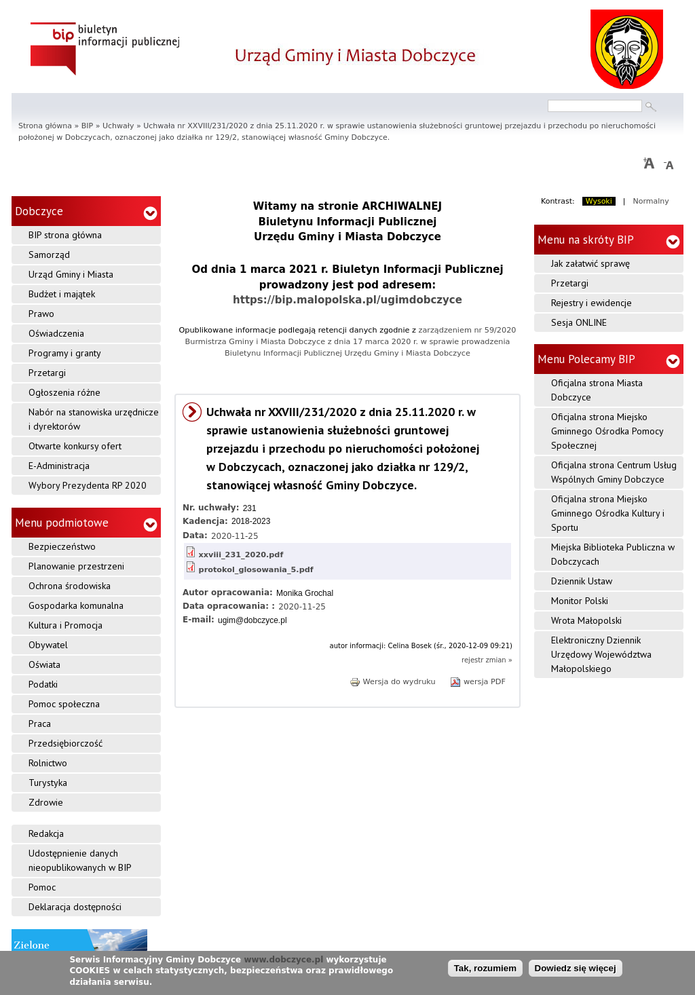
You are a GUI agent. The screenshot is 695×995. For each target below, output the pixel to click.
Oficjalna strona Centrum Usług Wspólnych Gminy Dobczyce (614, 472)
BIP (87, 125)
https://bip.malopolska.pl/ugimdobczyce (347, 300)
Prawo (41, 313)
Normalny (651, 201)
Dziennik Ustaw (581, 581)
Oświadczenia (56, 333)
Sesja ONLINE (579, 322)
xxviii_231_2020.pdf (241, 554)
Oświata (44, 664)
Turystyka (48, 782)
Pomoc (42, 887)
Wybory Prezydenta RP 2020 (88, 485)
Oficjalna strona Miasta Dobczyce (597, 390)
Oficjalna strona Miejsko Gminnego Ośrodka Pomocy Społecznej (607, 431)
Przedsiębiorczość (65, 743)
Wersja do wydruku (393, 681)
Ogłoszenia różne (64, 392)
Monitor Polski (579, 601)
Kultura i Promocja (65, 625)
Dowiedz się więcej (575, 969)
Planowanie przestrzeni (76, 566)
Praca (40, 723)
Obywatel (48, 645)
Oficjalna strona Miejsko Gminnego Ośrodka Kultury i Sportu (607, 513)
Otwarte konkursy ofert (75, 446)
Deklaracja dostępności (75, 907)
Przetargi (47, 373)
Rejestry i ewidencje (591, 303)
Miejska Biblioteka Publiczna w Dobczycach (613, 554)
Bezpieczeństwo (62, 546)
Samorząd (49, 254)
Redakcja (46, 833)
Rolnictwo (48, 763)
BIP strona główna (65, 235)
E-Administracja (59, 465)
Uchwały (118, 125)
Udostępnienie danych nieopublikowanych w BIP (80, 860)
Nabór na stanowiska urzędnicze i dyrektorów (94, 419)
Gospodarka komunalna (76, 605)
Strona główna (45, 125)
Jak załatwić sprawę (590, 263)
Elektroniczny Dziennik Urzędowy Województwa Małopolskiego (601, 654)
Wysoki (599, 201)
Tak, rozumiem (485, 969)
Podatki (43, 684)
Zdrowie (46, 802)
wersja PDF (478, 681)
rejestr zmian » (487, 660)
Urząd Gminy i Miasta (71, 274)
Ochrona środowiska (70, 586)
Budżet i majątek (62, 294)
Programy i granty (65, 353)
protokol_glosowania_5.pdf (256, 569)
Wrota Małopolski (586, 620)
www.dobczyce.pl (283, 960)
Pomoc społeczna (64, 704)
